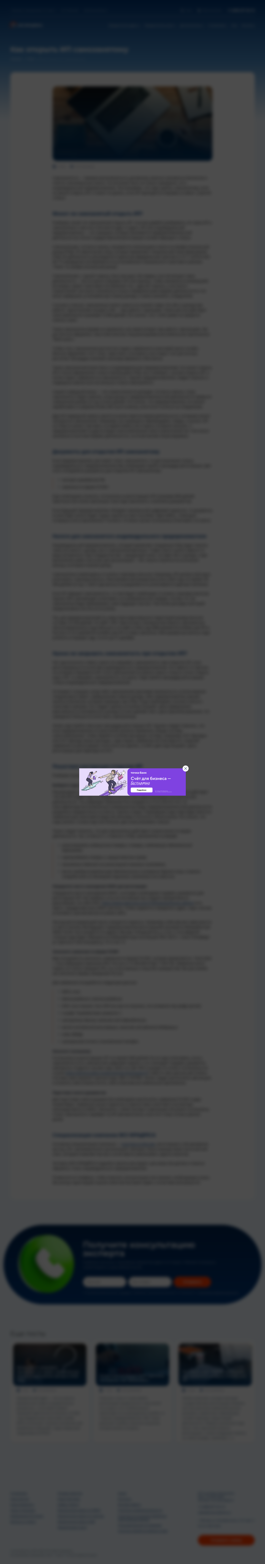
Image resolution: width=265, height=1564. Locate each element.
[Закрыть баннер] (186, 768)
